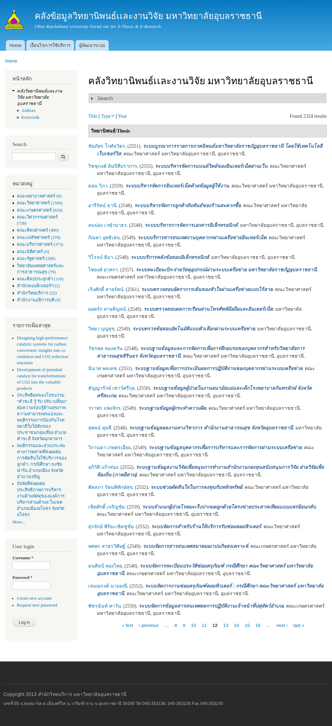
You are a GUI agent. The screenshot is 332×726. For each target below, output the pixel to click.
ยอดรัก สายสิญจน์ (107, 309)
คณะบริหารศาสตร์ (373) (40, 244)
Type (106, 116)
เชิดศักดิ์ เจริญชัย (106, 507)
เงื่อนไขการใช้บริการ (50, 45)
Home (15, 45)
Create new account (34, 598)
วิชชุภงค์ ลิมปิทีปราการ (112, 166)
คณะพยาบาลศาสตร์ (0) (39, 196)
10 (193, 625)
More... (18, 522)
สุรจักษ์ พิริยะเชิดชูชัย (110, 526)
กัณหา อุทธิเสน (104, 237)
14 (236, 625)
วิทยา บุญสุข (101, 328)
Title (92, 116)
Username (22, 557)
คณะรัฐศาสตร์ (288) (36, 258)
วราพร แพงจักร (104, 408)
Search (105, 98)
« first (127, 625)
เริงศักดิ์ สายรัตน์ (105, 289)
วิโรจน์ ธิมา (100, 257)
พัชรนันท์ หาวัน (104, 606)
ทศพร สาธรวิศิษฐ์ (106, 546)
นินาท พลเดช (102, 368)
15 (247, 625)
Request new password (37, 605)
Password (22, 577)
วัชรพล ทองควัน (105, 348)
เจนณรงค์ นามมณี (107, 586)
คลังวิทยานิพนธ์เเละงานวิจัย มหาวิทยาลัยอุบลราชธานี (39, 97)
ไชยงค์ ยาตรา (103, 269)
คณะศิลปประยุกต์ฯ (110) (40, 279)
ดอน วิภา (98, 185)
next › (282, 625)
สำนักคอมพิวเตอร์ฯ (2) (38, 285)
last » (299, 625)
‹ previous (148, 625)
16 (258, 625)
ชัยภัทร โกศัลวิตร (106, 146)
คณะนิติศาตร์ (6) (33, 251)
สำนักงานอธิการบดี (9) (39, 300)
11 (204, 625)
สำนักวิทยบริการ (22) (37, 293)
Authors (28, 110)
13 (225, 625)
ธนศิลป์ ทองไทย (105, 566)
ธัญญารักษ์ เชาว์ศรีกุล (111, 388)
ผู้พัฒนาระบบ (92, 45)
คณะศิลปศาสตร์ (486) (38, 230)
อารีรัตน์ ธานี (102, 205)
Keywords (30, 117)
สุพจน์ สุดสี (99, 427)
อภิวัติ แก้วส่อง (103, 467)
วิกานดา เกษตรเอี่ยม (109, 447)
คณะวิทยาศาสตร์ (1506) (40, 203)
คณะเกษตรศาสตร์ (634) (40, 210)
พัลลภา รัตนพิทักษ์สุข (110, 487)
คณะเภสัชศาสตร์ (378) (39, 237)
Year (122, 116)
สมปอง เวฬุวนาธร (107, 225)
